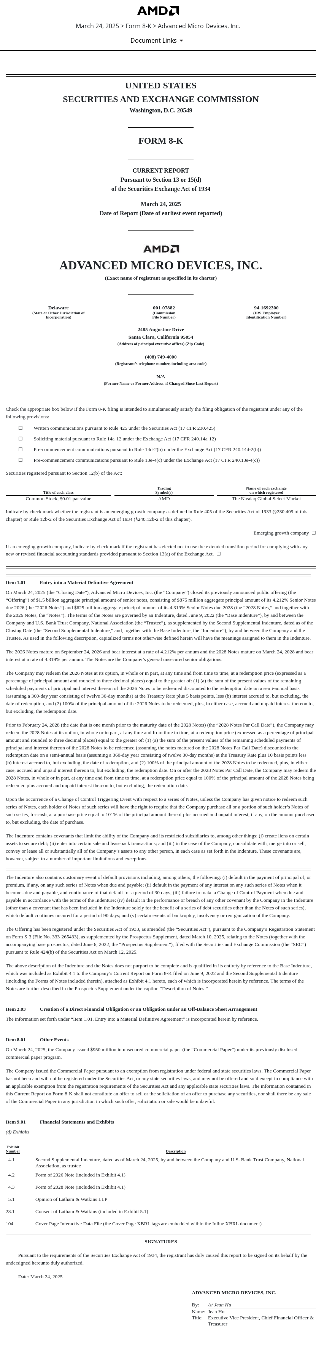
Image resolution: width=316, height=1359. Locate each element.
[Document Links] (158, 40)
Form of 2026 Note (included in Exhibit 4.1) (80, 1175)
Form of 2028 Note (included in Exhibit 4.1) (80, 1187)
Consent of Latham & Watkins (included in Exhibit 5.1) (91, 1211)
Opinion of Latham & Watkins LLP (71, 1199)
